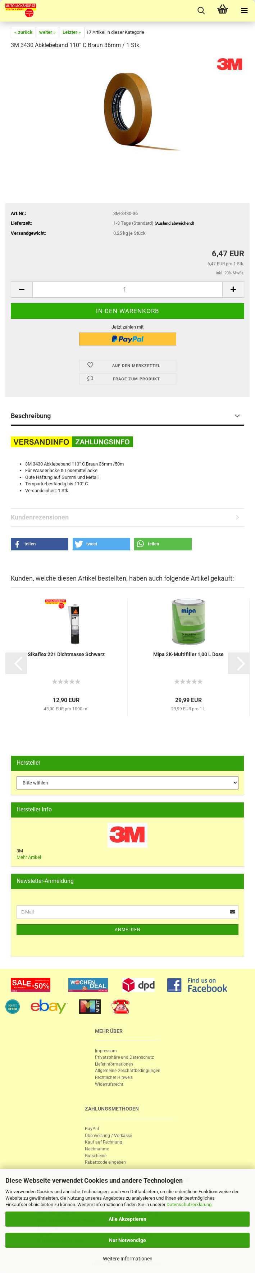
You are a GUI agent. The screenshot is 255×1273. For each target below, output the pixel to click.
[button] (39, 544)
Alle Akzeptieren (127, 1219)
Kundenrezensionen (40, 517)
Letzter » (72, 32)
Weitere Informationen (127, 1258)
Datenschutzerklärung (189, 1204)
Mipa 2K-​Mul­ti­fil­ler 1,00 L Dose (188, 654)
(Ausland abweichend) (174, 223)
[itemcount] (127, 289)
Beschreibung (31, 416)
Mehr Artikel (29, 857)
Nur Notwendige (127, 1240)
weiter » (47, 32)
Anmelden (128, 929)
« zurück (23, 32)
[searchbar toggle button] (201, 11)
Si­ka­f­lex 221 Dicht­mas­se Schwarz (66, 654)
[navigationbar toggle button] (244, 11)
